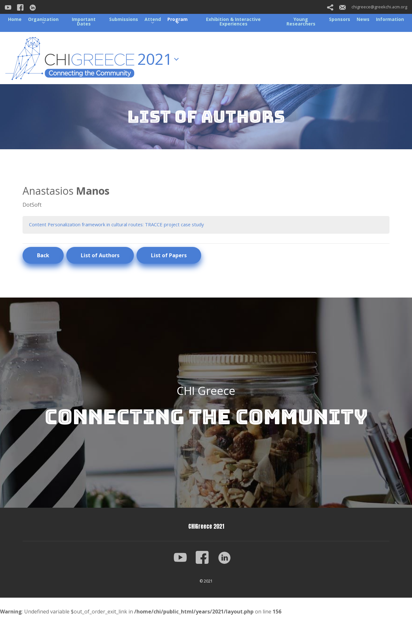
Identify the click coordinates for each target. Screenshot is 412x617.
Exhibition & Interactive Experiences (233, 21)
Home (15, 19)
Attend (153, 19)
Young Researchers (300, 21)
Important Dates (84, 21)
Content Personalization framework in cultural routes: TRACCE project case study (127, 224)
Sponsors (339, 19)
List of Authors (100, 256)
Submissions (123, 19)
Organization (43, 19)
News (363, 19)
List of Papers (169, 256)
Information (390, 19)
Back (43, 256)
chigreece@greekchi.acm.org (373, 7)
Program (177, 19)
